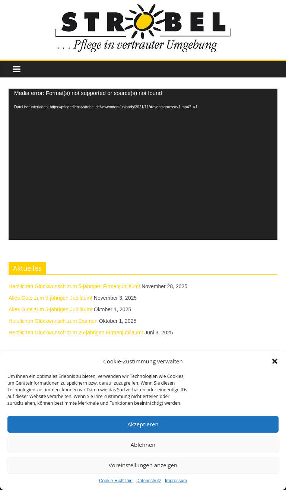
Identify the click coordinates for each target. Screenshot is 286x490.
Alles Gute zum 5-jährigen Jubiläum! (50, 298)
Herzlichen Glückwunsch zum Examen (53, 321)
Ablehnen (143, 444)
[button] (275, 361)
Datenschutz (148, 480)
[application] (143, 164)
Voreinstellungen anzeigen (143, 465)
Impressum (176, 480)
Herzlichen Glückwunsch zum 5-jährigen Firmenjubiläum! (74, 286)
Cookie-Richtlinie (116, 480)
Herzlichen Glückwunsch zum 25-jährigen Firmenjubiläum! (76, 332)
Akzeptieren (142, 424)
